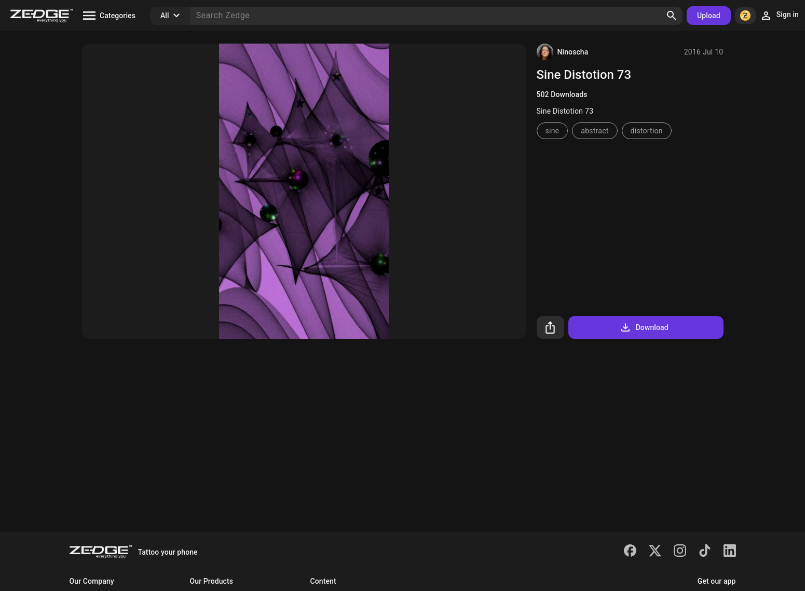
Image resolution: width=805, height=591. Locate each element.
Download (643, 327)
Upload (708, 15)
